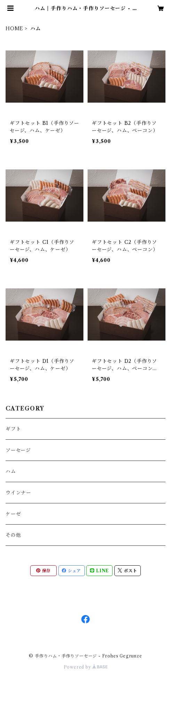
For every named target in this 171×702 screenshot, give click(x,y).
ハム (11, 471)
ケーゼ (13, 514)
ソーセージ (18, 450)
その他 (13, 535)
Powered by (86, 667)
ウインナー (18, 492)
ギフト (13, 429)
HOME (14, 28)
